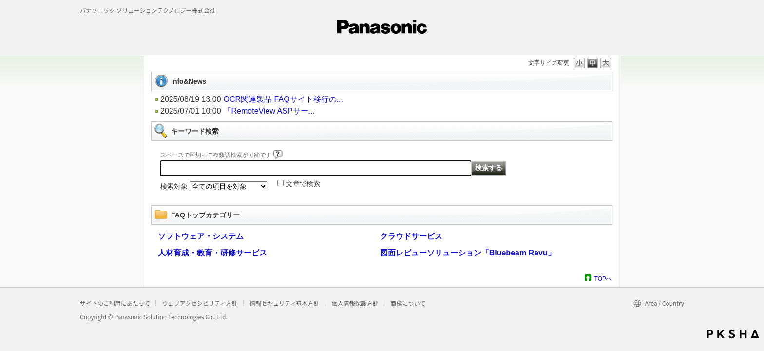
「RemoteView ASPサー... (269, 111)
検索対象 (174, 186)
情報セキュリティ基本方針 (284, 303)
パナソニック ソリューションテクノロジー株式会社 (147, 10)
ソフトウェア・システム (201, 236)
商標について (407, 303)
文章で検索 (303, 184)
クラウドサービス (411, 236)
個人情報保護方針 (354, 303)
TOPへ (603, 278)
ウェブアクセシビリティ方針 (199, 303)
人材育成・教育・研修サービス (212, 253)
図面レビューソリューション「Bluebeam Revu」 (467, 253)
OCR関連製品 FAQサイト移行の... (283, 99)
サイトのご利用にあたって (115, 303)
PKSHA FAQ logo (733, 334)
